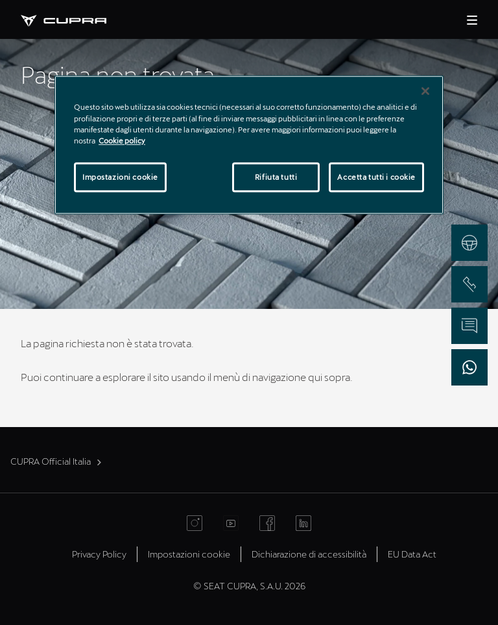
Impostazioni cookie (189, 553)
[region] (249, 145)
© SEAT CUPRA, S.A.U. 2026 (249, 585)
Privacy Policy (99, 553)
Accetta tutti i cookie (376, 177)
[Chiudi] (425, 91)
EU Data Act (412, 553)
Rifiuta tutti (276, 177)
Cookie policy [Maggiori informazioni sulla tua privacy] (122, 140)
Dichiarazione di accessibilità (309, 553)
